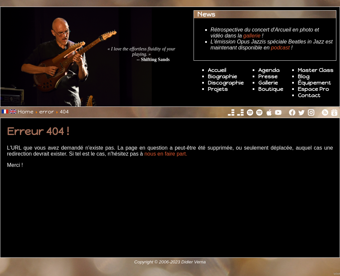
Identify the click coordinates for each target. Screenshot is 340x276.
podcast (280, 47)
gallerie (252, 35)
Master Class (315, 70)
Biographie (222, 76)
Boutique (270, 89)
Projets (218, 89)
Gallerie (268, 83)
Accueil (217, 70)
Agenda (269, 70)
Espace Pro (313, 89)
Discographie (226, 83)
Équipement (314, 83)
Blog (303, 76)
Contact (309, 95)
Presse (268, 76)
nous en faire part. (165, 154)
